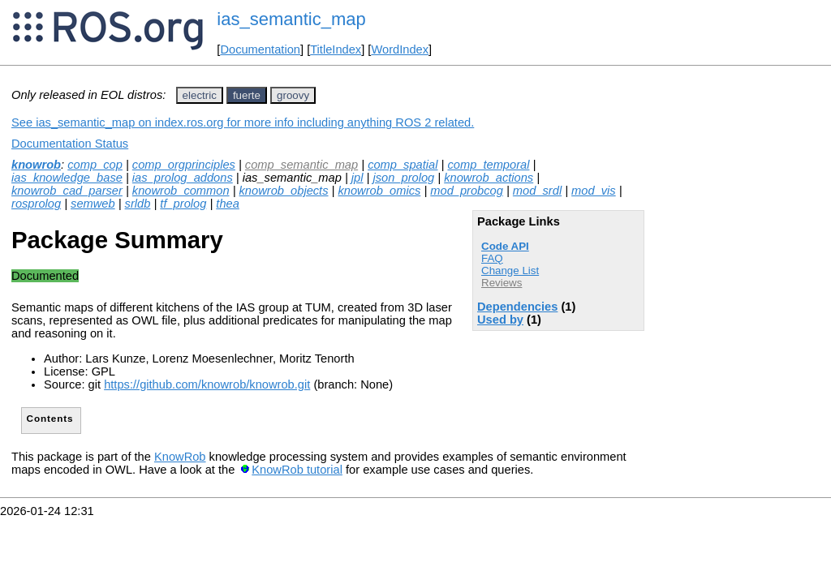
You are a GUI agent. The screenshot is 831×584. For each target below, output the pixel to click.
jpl (357, 177)
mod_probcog (466, 190)
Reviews (501, 283)
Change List (510, 270)
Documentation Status (69, 143)
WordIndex (399, 49)
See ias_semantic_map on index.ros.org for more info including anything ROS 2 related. (242, 122)
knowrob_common (181, 190)
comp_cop (95, 164)
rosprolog (36, 203)
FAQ (492, 258)
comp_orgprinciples (183, 164)
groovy (293, 95)
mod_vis (593, 190)
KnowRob (180, 456)
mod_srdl (537, 190)
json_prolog (403, 177)
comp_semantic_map (301, 164)
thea (227, 203)
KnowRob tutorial (297, 469)
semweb (93, 203)
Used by (500, 319)
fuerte (246, 95)
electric (200, 95)
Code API (505, 246)
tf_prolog (183, 203)
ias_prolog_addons (182, 177)
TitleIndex (335, 49)
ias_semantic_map (291, 19)
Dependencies (517, 306)
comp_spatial (402, 164)
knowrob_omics (379, 190)
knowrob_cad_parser (67, 190)
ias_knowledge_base (67, 177)
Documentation (260, 49)
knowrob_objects (284, 190)
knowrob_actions (488, 177)
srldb (138, 203)
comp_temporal (488, 164)
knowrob (36, 164)
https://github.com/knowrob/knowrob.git (207, 384)
